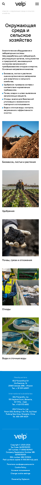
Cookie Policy (20, 467)
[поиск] (3, 4)
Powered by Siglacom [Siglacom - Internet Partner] (21, 479)
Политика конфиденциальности (20, 464)
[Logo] (20, 4)
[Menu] (37, 4)
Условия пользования (20, 470)
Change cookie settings (20, 473)
